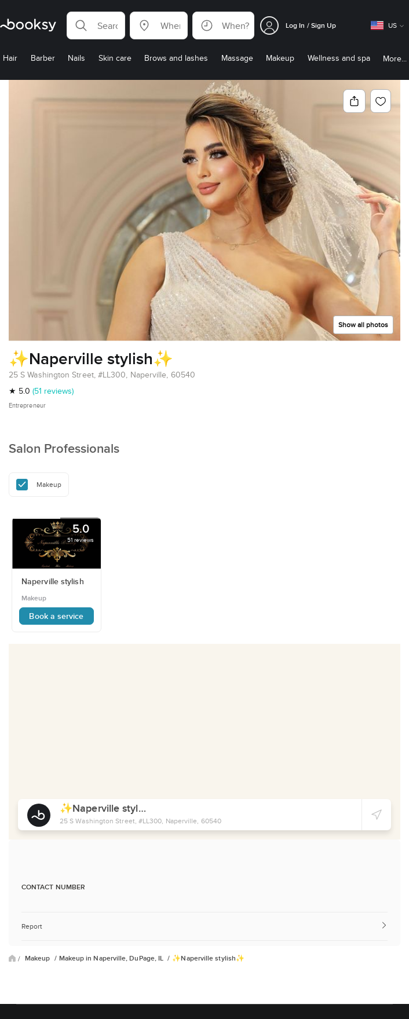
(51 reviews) (53, 391)
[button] (96, 25)
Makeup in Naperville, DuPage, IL (112, 958)
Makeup (38, 958)
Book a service (56, 616)
